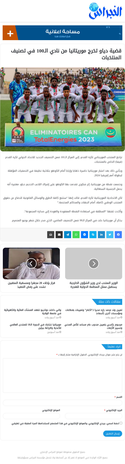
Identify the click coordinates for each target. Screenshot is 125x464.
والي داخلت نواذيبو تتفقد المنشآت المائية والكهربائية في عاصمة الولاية (32, 312)
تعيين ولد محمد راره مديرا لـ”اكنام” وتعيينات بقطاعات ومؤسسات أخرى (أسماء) (93, 312)
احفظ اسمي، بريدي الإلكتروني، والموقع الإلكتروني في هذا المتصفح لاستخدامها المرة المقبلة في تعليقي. (65, 423)
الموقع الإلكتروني (51, 410)
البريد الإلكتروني (113, 410)
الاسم (118, 397)
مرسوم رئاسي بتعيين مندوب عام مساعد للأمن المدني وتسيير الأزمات (93, 326)
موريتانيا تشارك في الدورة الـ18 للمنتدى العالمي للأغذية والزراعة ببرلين (35, 326)
